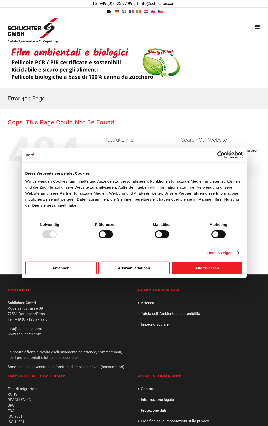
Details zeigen (220, 253)
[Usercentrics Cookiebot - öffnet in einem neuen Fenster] (221, 155)
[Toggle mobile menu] (257, 27)
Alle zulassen (207, 268)
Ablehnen (60, 268)
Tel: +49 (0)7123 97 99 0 (114, 3)
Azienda (147, 303)
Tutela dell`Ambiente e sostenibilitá (170, 314)
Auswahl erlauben (134, 268)
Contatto (148, 389)
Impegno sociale (155, 324)
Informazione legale (157, 400)
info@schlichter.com (158, 3)
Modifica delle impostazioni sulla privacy (175, 421)
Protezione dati (153, 410)
